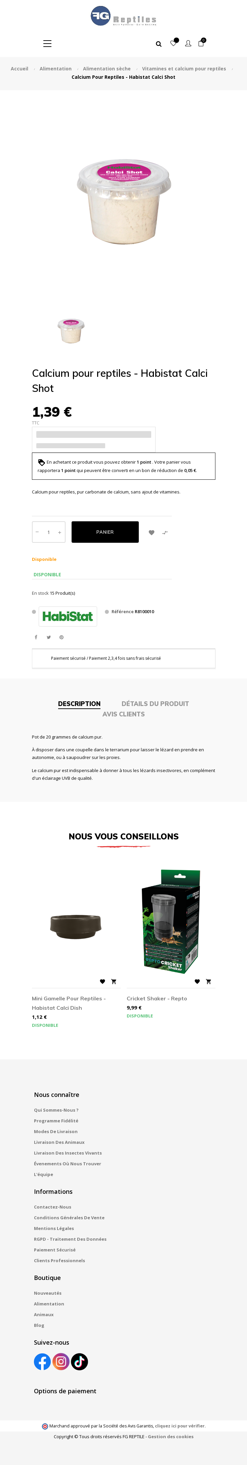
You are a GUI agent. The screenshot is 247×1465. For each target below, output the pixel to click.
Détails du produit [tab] (155, 704)
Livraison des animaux (59, 1142)
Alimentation (49, 1304)
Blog (39, 1325)
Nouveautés (47, 1293)
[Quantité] (49, 532)
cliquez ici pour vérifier (180, 1426)
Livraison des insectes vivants (68, 1153)
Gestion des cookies (171, 1436)
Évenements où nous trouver (67, 1164)
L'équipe (43, 1174)
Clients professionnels (59, 1260)
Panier (105, 532)
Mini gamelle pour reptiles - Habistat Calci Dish (69, 1003)
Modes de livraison (56, 1131)
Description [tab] (79, 704)
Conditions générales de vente (69, 1218)
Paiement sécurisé (55, 1250)
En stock (40, 593)
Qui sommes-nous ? (56, 1110)
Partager (36, 637)
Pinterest (61, 637)
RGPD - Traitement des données (70, 1239)
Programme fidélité (56, 1121)
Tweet (49, 637)
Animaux (44, 1314)
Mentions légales (54, 1228)
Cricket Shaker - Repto (157, 998)
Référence (123, 611)
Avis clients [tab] (123, 714)
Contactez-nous (52, 1207)
